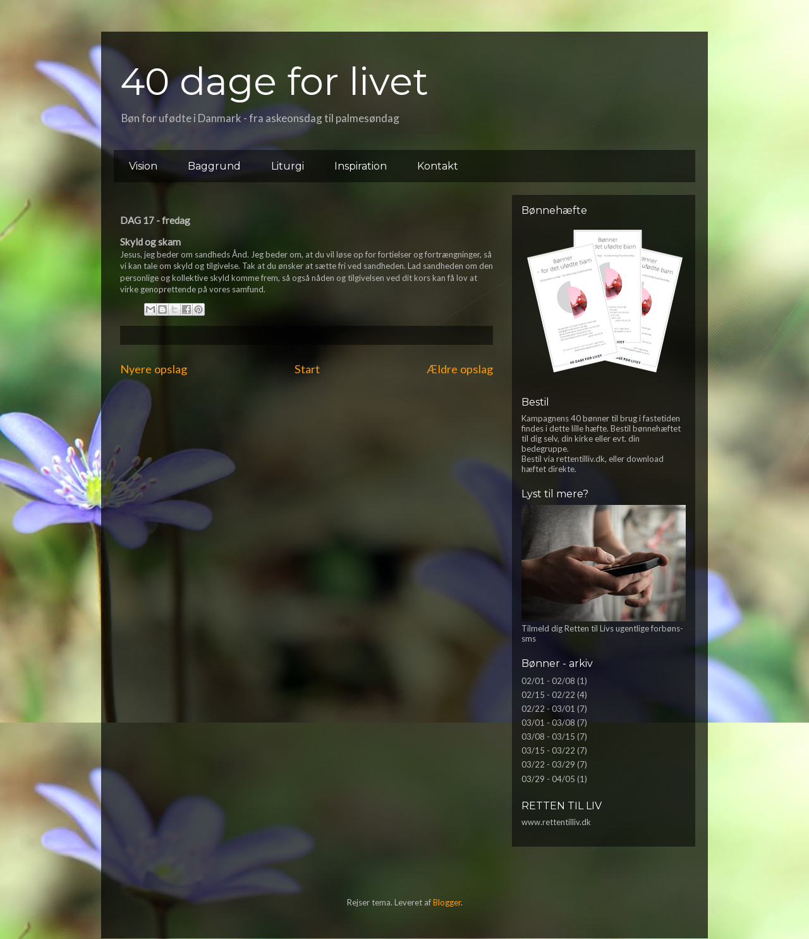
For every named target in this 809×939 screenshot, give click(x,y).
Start (307, 369)
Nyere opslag (153, 369)
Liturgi (287, 166)
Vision (143, 166)
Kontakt (437, 166)
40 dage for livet (274, 81)
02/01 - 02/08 (548, 681)
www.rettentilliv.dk (556, 822)
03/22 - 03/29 (548, 764)
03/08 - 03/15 (548, 736)
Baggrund (214, 166)
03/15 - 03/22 (548, 750)
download (645, 459)
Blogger (447, 902)
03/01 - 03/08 (548, 723)
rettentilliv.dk (580, 459)
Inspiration (360, 166)
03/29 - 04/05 (548, 779)
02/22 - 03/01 (548, 709)
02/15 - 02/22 (548, 695)
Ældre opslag (460, 369)
